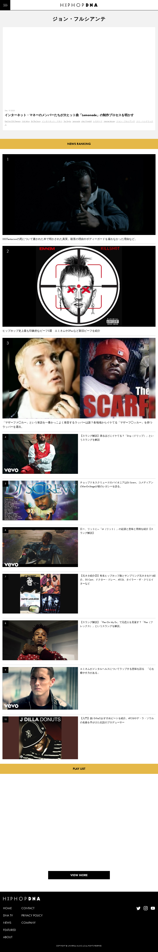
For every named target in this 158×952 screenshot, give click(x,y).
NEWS (7, 923)
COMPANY (28, 923)
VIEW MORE (79, 875)
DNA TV (8, 915)
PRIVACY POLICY (32, 915)
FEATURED (9, 930)
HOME (7, 908)
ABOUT (7, 937)
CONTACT (27, 908)
